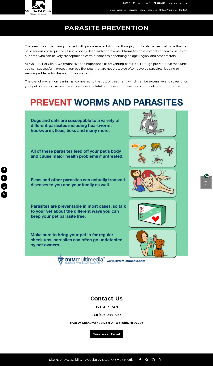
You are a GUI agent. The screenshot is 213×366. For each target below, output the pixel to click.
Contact (183, 10)
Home (112, 10)
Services (133, 10)
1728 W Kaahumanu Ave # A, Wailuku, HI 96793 (106, 323)
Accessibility (73, 360)
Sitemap (55, 360)
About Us (121, 10)
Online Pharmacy (168, 10)
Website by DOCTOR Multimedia (109, 360)
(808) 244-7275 (106, 307)
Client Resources (148, 10)
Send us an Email (106, 334)
